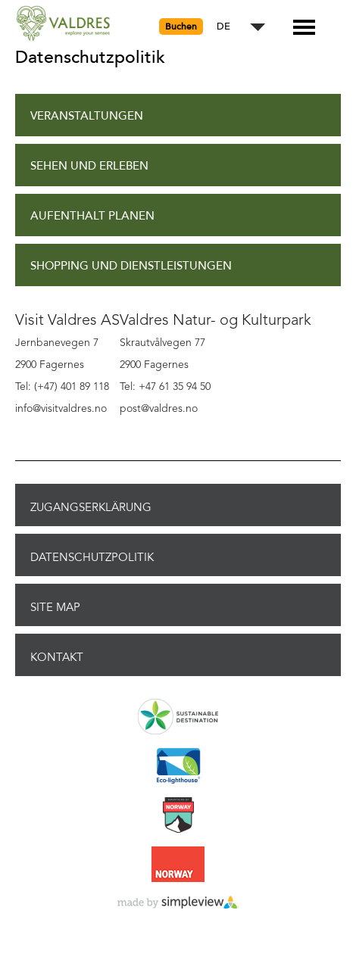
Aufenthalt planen (92, 216)
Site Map (55, 607)
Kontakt (56, 657)
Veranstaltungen (86, 116)
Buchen (181, 26)
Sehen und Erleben (89, 166)
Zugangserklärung (90, 507)
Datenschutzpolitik (92, 557)
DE (223, 27)
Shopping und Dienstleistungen (131, 266)
